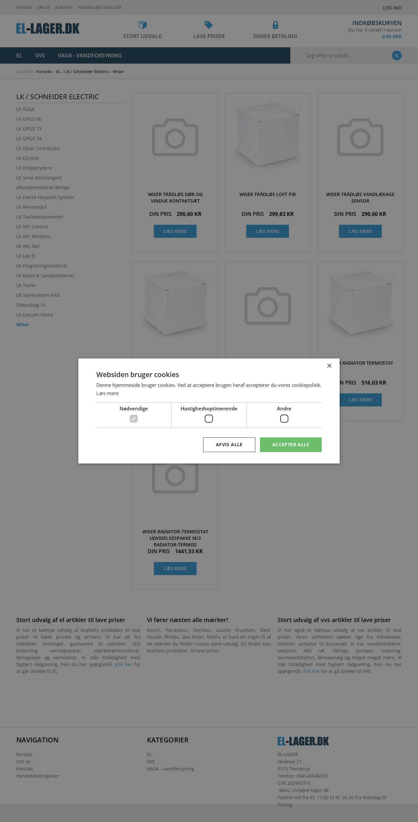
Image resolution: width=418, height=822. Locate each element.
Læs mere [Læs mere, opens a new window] (107, 393)
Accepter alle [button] (290, 444)
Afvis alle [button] (229, 444)
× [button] (329, 366)
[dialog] (209, 411)
